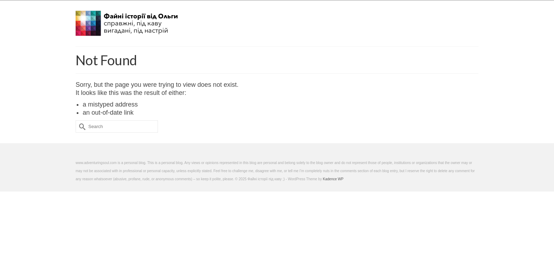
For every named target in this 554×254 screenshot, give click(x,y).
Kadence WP (333, 179)
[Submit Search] (81, 126)
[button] (469, 21)
